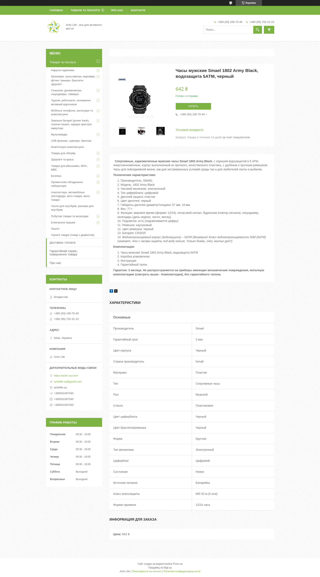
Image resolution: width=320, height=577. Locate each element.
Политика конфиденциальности (182, 571)
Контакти (138, 10)
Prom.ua (177, 563)
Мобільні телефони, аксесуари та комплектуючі (72, 112)
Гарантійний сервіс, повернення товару (64, 252)
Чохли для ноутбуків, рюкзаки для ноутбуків (72, 207)
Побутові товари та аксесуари (70, 216)
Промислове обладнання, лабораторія (67, 184)
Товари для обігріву (63, 153)
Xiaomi (55, 228)
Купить (193, 106)
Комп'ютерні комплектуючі (67, 147)
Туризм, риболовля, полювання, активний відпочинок (71, 102)
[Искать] (257, 30)
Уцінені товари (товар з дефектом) (72, 234)
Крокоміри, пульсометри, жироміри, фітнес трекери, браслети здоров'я (73, 80)
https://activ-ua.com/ (66, 375)
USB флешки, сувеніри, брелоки (71, 140)
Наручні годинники (62, 70)
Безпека (56, 175)
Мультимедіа (59, 134)
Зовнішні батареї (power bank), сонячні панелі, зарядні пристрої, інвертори (72, 124)
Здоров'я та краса (62, 159)
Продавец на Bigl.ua (160, 567)
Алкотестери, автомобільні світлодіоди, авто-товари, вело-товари (70, 196)
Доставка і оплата (62, 242)
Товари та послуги (85, 10)
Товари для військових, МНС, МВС (69, 167)
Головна (56, 10)
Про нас (117, 10)
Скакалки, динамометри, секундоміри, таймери (66, 92)
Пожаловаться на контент (147, 571)
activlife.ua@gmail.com (68, 381)
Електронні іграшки (63, 222)
